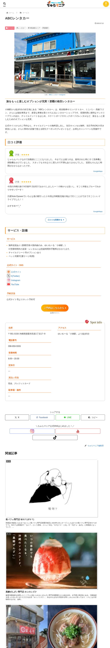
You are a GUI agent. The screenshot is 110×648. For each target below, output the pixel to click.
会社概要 (42, 624)
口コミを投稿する (56, 220)
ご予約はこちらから (54, 309)
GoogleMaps (98, 171)
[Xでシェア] (17, 417)
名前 (7, 586)
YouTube (15, 284)
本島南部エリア (34, 28)
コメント (10, 556)
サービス (10, 28)
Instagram (15, 280)
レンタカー (21, 28)
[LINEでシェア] (68, 417)
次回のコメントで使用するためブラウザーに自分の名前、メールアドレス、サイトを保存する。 (51, 604)
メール (8, 595)
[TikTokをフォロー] (60, 431)
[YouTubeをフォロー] (55, 431)
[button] (93, 417)
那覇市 (45, 28)
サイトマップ (79, 624)
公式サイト (16, 272)
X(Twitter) (15, 276)
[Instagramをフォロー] (49, 431)
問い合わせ (30, 624)
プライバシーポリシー (59, 624)
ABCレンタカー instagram (57, 94)
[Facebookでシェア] (42, 417)
